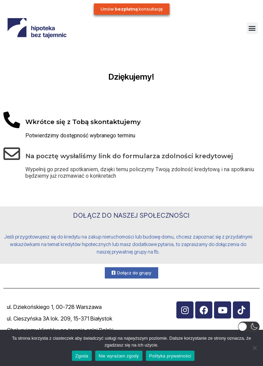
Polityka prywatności (170, 355)
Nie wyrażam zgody (119, 355)
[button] (252, 28)
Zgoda (81, 355)
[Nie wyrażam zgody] (254, 347)
